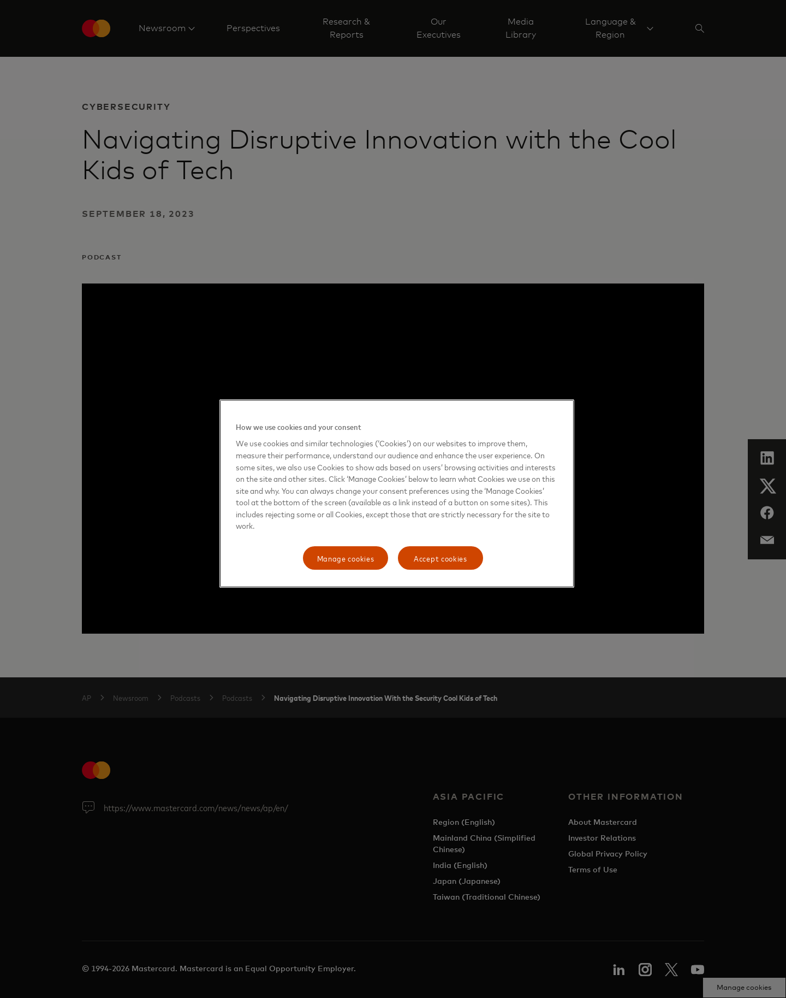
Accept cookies (440, 558)
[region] (396, 493)
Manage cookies (345, 558)
